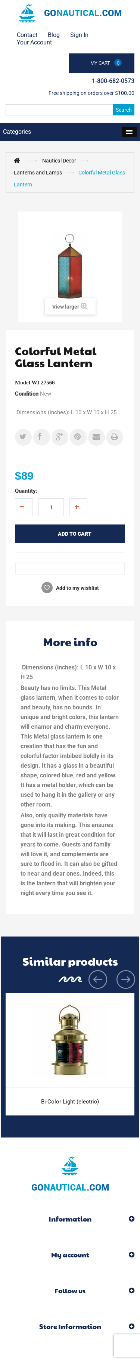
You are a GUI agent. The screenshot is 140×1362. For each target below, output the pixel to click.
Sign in (79, 34)
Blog (54, 34)
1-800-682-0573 (113, 80)
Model (22, 383)
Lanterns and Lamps (38, 173)
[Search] (70, 109)
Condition (26, 393)
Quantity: (26, 490)
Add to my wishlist (77, 588)
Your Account (34, 42)
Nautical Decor (59, 161)
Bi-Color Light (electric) (70, 1101)
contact (27, 34)
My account (70, 1254)
